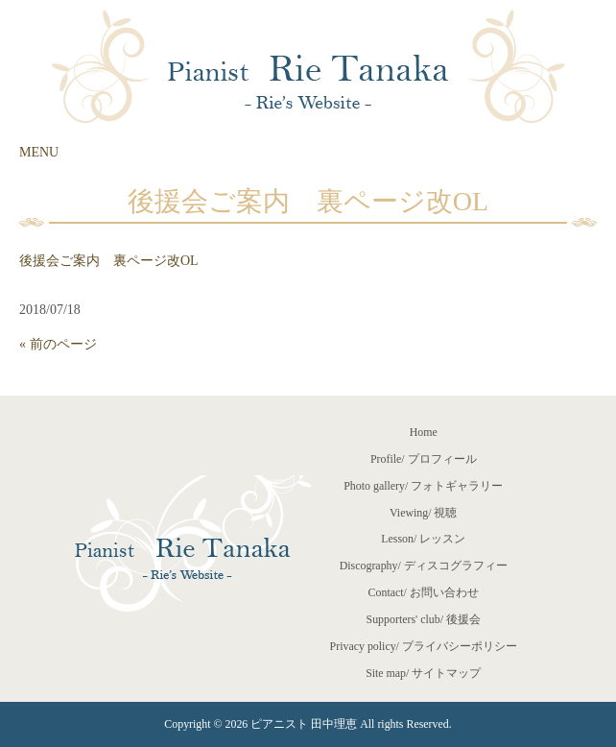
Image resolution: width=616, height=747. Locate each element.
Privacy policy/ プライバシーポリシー (423, 646)
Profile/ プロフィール (423, 459)
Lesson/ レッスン (423, 538)
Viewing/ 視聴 (424, 512)
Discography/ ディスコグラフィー (424, 565)
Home (424, 432)
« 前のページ (58, 344)
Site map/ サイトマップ (423, 673)
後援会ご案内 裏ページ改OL (109, 260)
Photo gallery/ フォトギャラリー (423, 486)
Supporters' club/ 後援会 (424, 619)
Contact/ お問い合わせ (423, 592)
